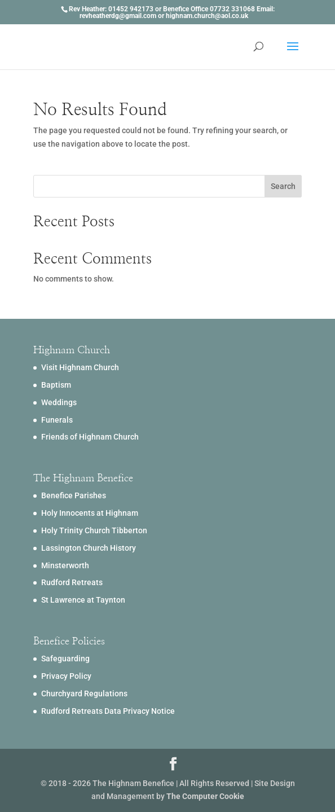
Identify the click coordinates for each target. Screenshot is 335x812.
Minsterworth (65, 565)
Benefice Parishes (73, 495)
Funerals (57, 419)
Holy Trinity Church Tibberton (94, 530)
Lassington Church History (88, 547)
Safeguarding (65, 658)
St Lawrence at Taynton (83, 599)
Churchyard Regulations (84, 693)
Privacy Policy (66, 676)
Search (283, 186)
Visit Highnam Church (80, 367)
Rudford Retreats (72, 582)
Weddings (59, 402)
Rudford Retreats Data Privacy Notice (108, 711)
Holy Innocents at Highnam (89, 512)
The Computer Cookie (205, 796)
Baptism (56, 384)
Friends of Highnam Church (90, 436)
